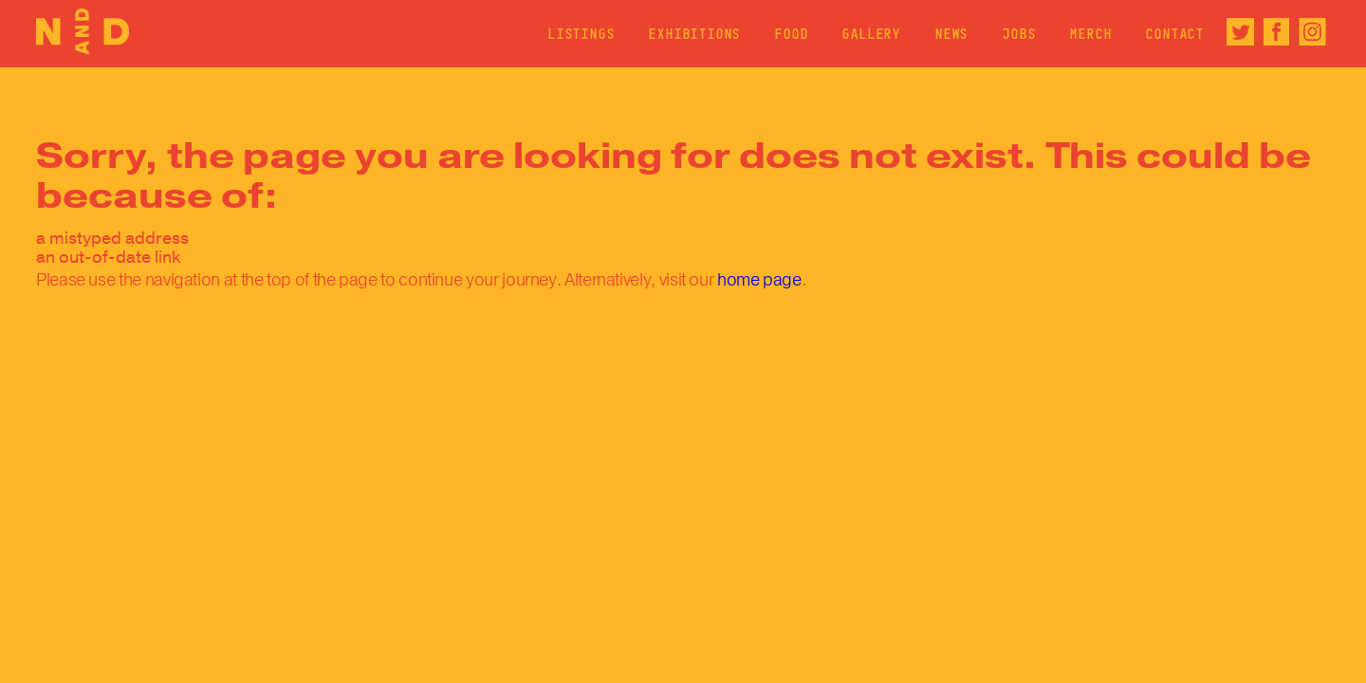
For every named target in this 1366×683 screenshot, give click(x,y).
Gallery (871, 33)
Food (791, 33)
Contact (1175, 33)
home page (759, 279)
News (952, 33)
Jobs (1019, 33)
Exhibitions (695, 33)
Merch (1091, 33)
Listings (581, 33)
